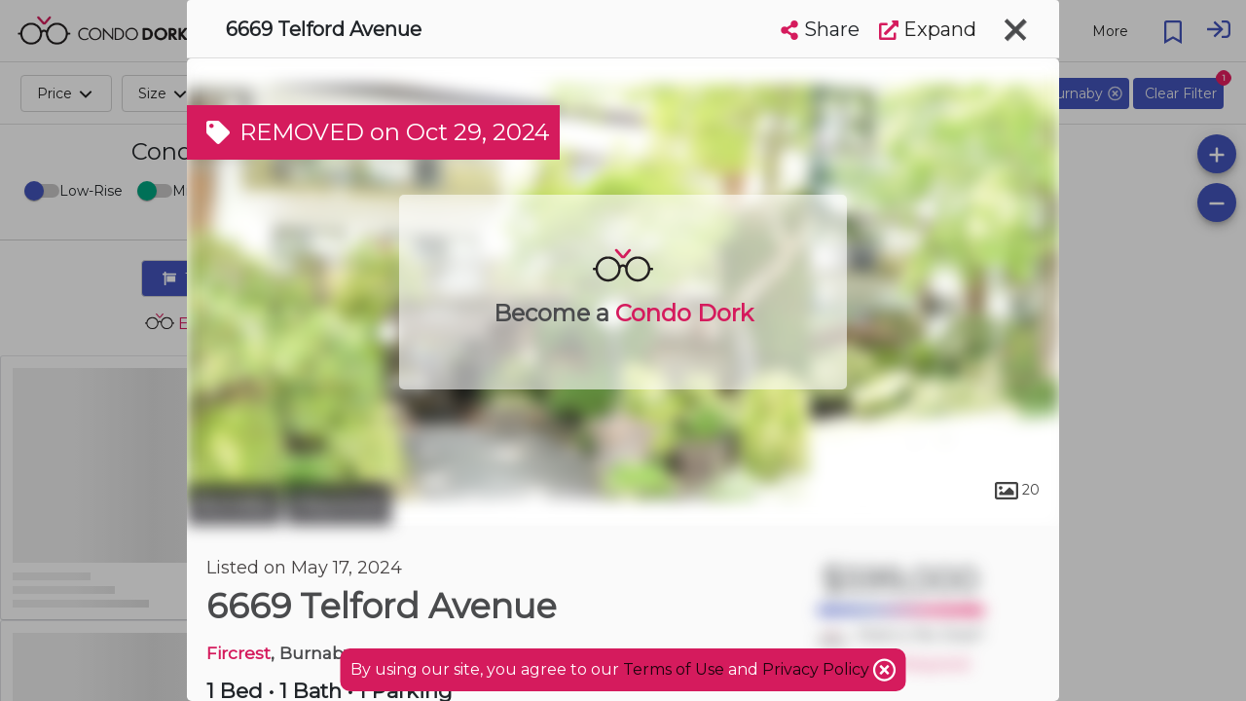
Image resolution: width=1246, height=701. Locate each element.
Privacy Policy (817, 669)
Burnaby (234, 504)
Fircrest (238, 653)
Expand (927, 29)
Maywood (339, 504)
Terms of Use (673, 669)
